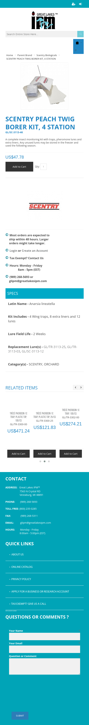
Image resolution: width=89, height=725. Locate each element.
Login (13, 251)
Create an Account (35, 251)
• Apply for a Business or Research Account (39, 591)
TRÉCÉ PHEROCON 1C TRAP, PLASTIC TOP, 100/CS (18, 417)
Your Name (44, 631)
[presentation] (36, 685)
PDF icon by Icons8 (11, 611)
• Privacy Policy (20, 579)
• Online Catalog (21, 567)
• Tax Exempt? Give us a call (27, 604)
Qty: (37, 166)
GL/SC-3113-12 (33, 351)
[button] (40, 461)
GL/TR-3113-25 (54, 347)
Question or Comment (44, 656)
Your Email (44, 643)
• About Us (16, 554)
